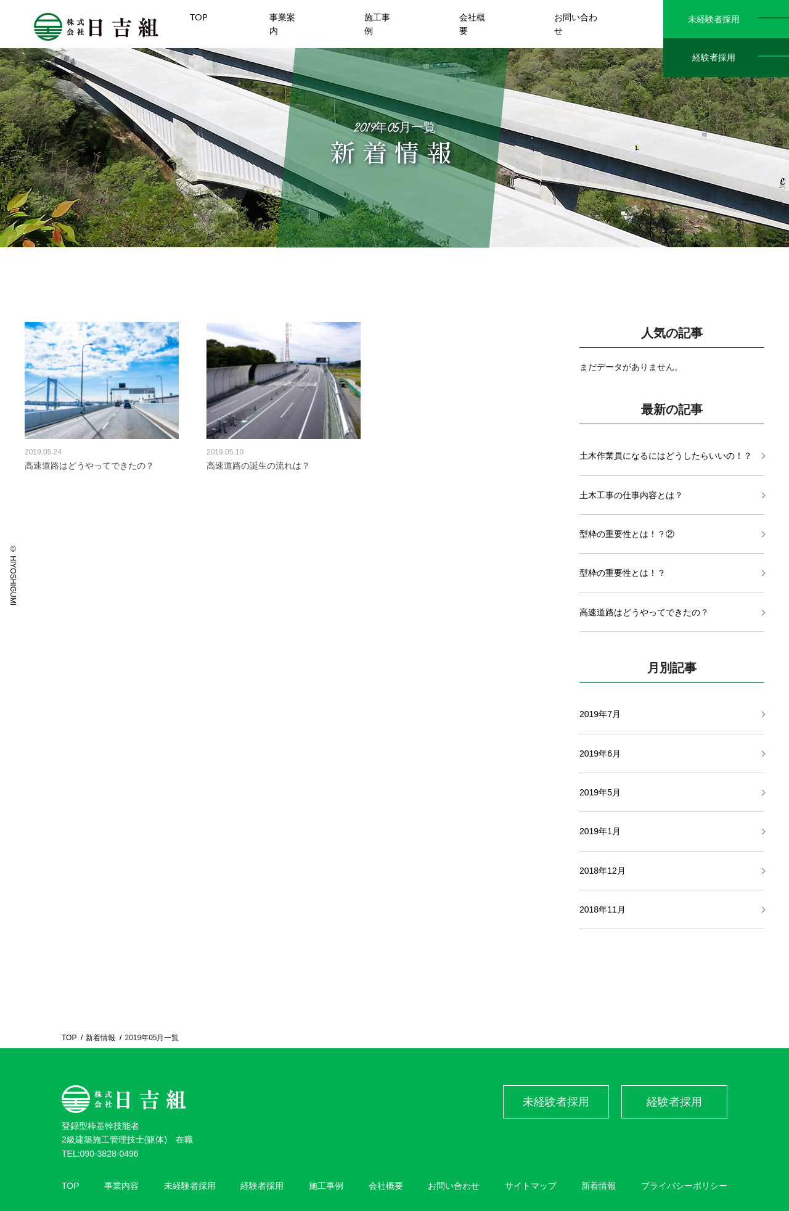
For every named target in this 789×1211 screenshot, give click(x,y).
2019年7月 (600, 714)
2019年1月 (600, 831)
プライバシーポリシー (684, 1186)
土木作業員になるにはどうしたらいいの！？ (665, 456)
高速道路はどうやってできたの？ (644, 612)
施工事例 (326, 1186)
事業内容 (121, 1186)
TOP (69, 1037)
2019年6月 (600, 753)
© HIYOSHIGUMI (13, 575)
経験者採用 (713, 57)
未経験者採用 (714, 19)
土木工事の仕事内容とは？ (631, 495)
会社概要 (386, 1186)
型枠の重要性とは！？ (622, 573)
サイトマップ (531, 1186)
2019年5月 (600, 792)
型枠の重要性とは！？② (626, 534)
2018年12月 (602, 871)
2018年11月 (602, 909)
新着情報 (100, 1037)
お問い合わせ (454, 1186)
